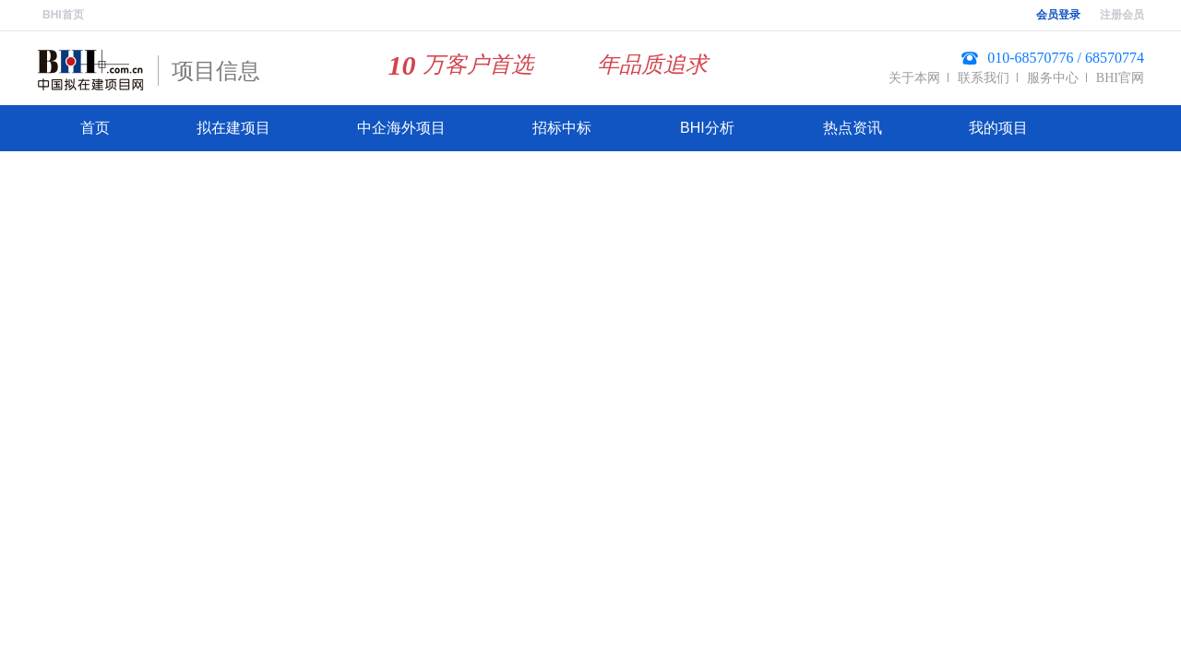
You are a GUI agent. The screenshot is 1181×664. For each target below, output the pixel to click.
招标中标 (561, 128)
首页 (95, 128)
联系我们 (983, 78)
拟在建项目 (233, 128)
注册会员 (1122, 14)
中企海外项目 (401, 128)
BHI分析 (707, 128)
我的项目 (998, 128)
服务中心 (1053, 78)
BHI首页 (63, 14)
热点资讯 (852, 128)
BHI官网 (1120, 78)
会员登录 (1058, 14)
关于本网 (914, 78)
